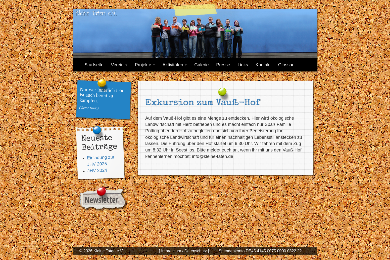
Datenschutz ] (196, 251)
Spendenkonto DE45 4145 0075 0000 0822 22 (260, 251)
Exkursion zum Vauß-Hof (202, 103)
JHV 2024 (97, 170)
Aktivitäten (174, 64)
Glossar (285, 64)
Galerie (201, 64)
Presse (223, 64)
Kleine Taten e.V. (96, 13)
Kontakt (263, 64)
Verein (119, 64)
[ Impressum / (171, 251)
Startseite (94, 64)
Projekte (145, 64)
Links (243, 64)
